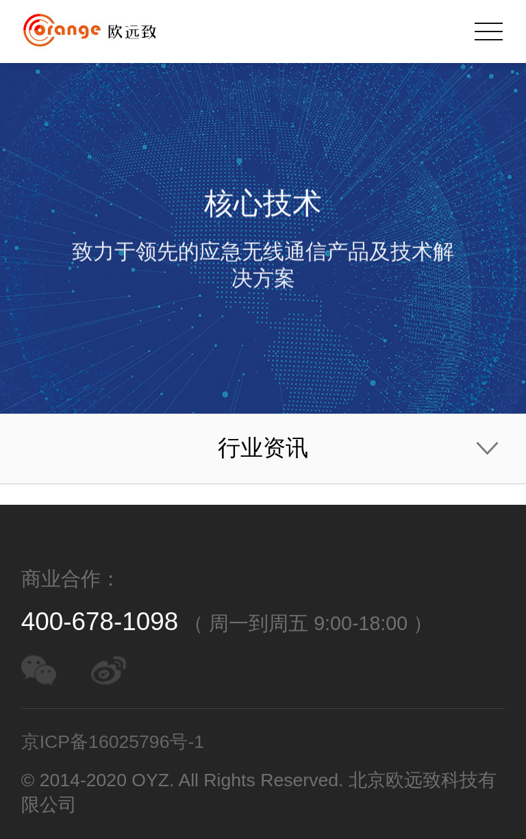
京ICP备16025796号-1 (112, 741)
